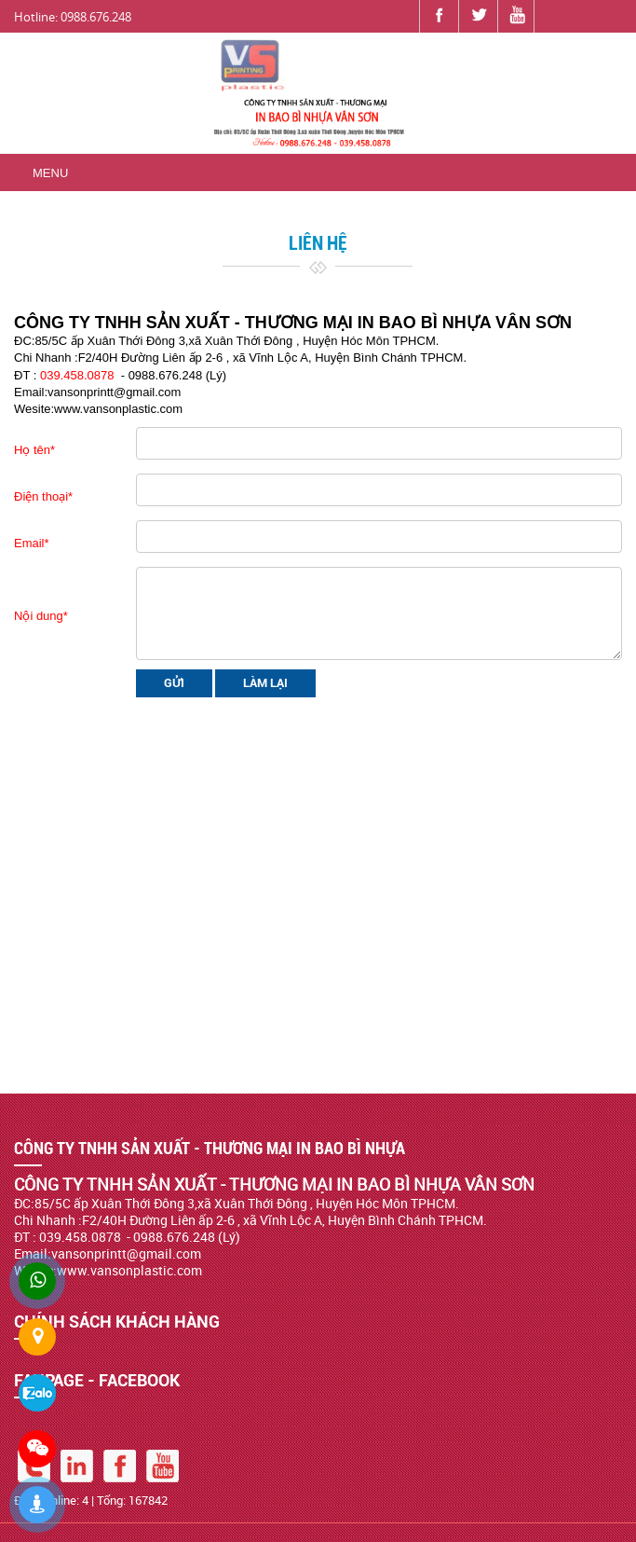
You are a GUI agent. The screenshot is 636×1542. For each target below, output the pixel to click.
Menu (50, 173)
